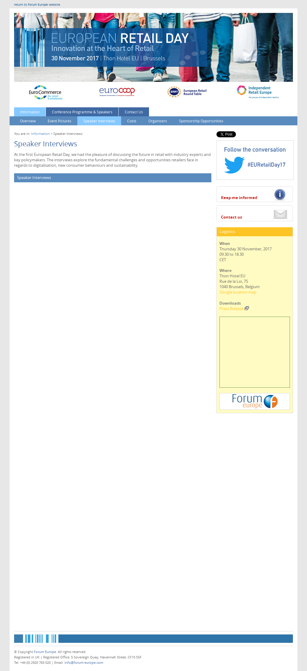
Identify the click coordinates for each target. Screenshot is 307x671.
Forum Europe (45, 651)
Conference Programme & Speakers (82, 111)
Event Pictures (59, 120)
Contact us (231, 217)
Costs (131, 120)
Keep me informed (239, 197)
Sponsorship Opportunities (201, 120)
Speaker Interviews (99, 120)
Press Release (234, 308)
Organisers (157, 120)
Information (30, 111)
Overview (28, 120)
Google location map (237, 292)
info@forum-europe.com (83, 662)
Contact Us (134, 111)
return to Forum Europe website (37, 5)
